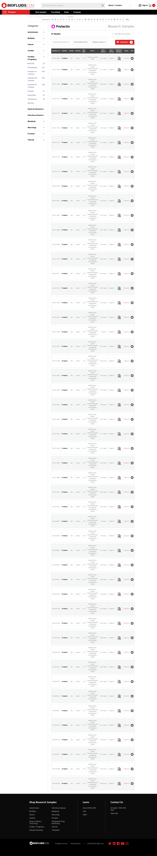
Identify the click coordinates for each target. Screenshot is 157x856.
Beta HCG (31, 63)
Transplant (55, 830)
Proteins (55, 818)
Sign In (145, 5)
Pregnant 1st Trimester (32, 73)
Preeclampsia (32, 67)
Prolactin (31, 91)
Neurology (56, 815)
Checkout (125, 42)
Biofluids (32, 811)
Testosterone (32, 99)
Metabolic (55, 811)
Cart (153, 5)
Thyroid (54, 827)
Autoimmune (34, 808)
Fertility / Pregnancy (36, 827)
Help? (85, 815)
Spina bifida (32, 95)
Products (12, 12)
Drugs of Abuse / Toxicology (35, 822)
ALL (127, 19)
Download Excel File (80, 42)
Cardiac (32, 818)
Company (77, 12)
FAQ (84, 811)
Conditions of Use (61, 843)
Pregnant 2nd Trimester (32, 79)
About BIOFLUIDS (89, 808)
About (110, 5)
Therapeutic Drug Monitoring (58, 822)
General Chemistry (36, 830)
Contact (118, 5)
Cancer (32, 815)
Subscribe (114, 813)
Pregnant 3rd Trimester (32, 86)
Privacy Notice (75, 843)
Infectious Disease (59, 808)
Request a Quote (98, 42)
